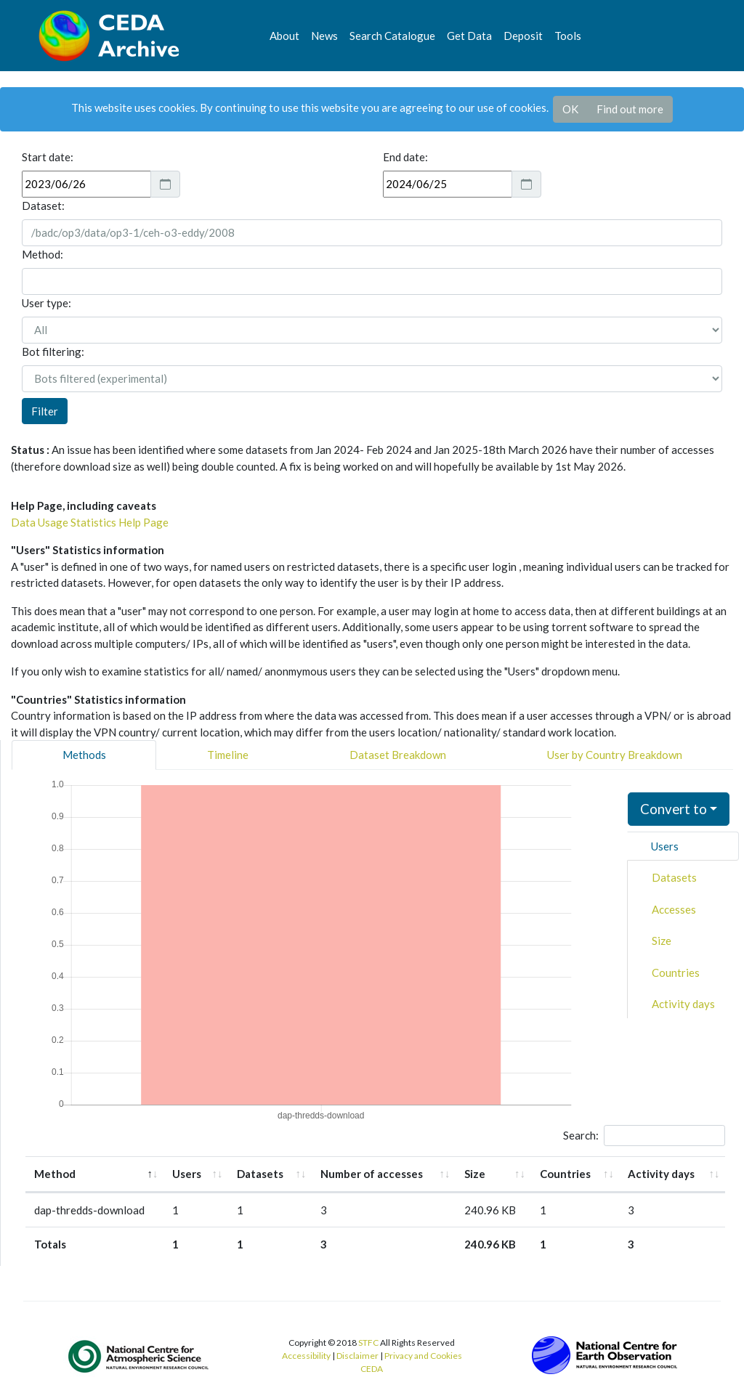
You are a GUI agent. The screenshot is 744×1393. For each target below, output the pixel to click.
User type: (46, 302)
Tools (567, 35)
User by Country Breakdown (614, 754)
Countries (676, 972)
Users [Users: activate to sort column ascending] (186, 1173)
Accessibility (306, 1355)
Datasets (674, 877)
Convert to (673, 808)
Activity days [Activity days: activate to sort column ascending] (661, 1173)
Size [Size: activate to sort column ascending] (474, 1173)
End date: (405, 156)
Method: (42, 254)
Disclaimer (357, 1355)
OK (570, 108)
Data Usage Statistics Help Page (90, 522)
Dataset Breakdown (397, 754)
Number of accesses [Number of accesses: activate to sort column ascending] (371, 1173)
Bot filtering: (53, 351)
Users (665, 846)
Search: (644, 1136)
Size (661, 940)
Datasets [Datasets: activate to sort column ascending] (260, 1173)
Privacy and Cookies (423, 1355)
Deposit (523, 35)
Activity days (683, 1003)
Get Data (469, 35)
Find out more (630, 108)
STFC (368, 1342)
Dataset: (43, 205)
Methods (84, 754)
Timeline (227, 754)
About (284, 35)
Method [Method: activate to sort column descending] (55, 1173)
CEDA (371, 1368)
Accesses (674, 909)
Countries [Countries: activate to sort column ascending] (565, 1173)
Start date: (47, 156)
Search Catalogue (392, 35)
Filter (44, 411)
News (324, 35)
